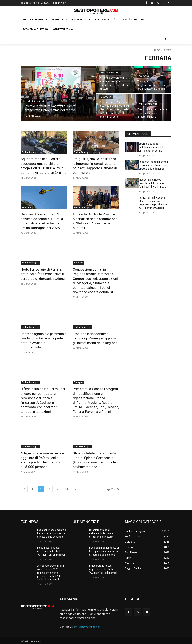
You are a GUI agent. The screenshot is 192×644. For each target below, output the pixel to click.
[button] (166, 39)
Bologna (144, 76)
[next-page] (75, 488)
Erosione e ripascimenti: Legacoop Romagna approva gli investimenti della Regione (95, 337)
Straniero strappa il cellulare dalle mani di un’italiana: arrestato (151, 147)
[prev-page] (24, 488)
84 (66, 488)
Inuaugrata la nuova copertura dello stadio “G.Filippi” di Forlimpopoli (152, 183)
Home (156, 50)
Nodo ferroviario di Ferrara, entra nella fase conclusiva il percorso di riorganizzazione (43, 273)
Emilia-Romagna (35, 101)
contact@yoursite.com (87, 626)
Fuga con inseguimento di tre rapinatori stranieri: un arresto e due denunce (153, 165)
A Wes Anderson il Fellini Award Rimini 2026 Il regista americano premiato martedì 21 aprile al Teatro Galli (52, 572)
